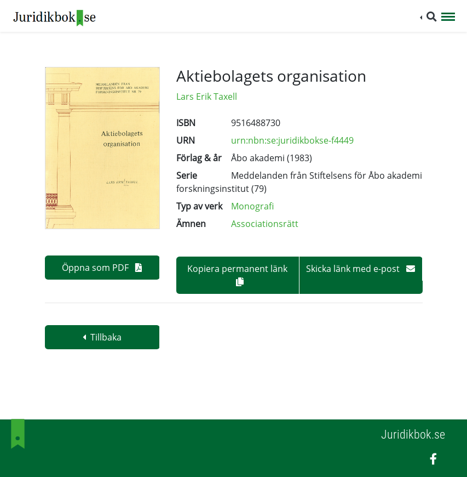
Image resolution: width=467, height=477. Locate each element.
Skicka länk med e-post (360, 269)
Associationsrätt (264, 224)
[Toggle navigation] (448, 17)
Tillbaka (102, 337)
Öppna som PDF (102, 268)
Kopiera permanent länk (237, 274)
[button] (428, 17)
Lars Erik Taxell (206, 96)
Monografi (252, 206)
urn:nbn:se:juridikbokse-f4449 (292, 140)
